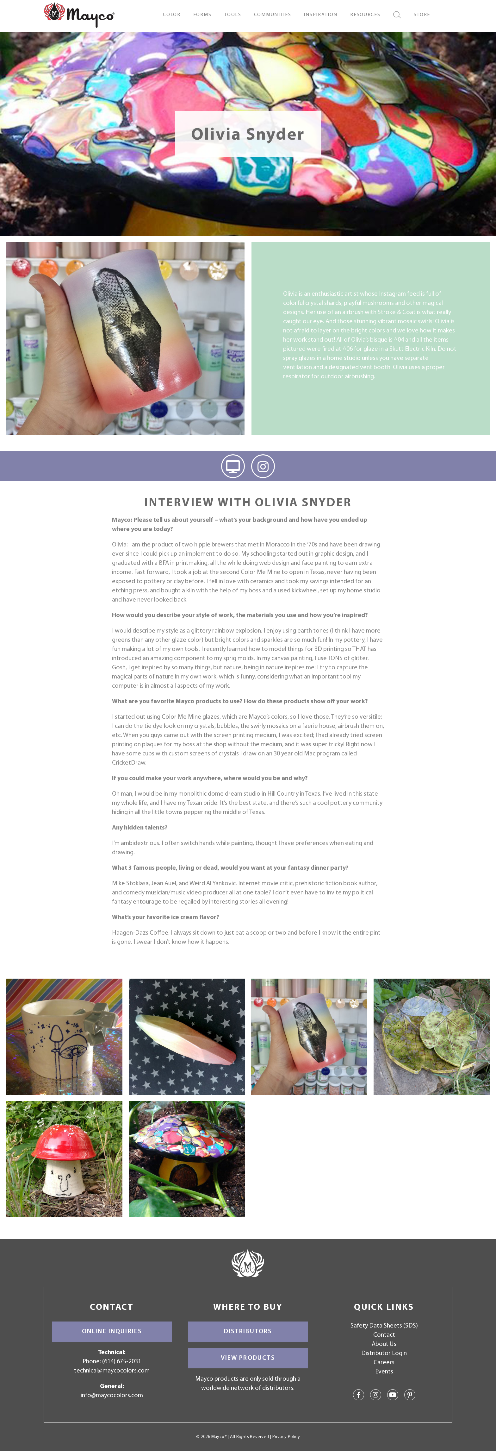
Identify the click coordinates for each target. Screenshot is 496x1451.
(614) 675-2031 (121, 1362)
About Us (384, 1344)
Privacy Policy (286, 1437)
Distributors (248, 1331)
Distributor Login (384, 1353)
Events (384, 1372)
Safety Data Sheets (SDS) (384, 1326)
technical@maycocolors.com (112, 1371)
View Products (248, 1358)
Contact (384, 1335)
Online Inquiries (112, 1331)
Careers (384, 1363)
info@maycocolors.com (112, 1395)
